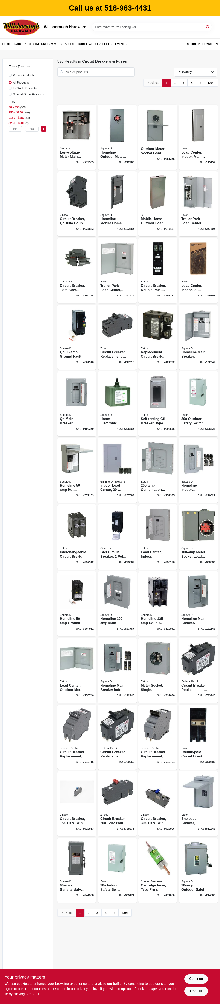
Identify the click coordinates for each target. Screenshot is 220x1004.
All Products (21, 82)
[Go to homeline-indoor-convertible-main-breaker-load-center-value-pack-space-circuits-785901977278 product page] (198, 470)
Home (6, 44)
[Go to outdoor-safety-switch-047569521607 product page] (198, 870)
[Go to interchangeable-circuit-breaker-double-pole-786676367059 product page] (76, 537)
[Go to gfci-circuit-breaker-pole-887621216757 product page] (117, 537)
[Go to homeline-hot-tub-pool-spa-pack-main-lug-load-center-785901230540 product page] (76, 470)
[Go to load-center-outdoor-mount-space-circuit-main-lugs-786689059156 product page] (76, 670)
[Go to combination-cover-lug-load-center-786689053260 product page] (157, 470)
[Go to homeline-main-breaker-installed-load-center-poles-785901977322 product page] (198, 337)
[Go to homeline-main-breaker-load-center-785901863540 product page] (117, 603)
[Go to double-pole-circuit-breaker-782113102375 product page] (198, 737)
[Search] (208, 26)
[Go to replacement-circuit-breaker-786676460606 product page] (157, 337)
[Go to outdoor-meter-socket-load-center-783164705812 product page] (157, 137)
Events (121, 44)
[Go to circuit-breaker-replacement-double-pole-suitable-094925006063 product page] (157, 737)
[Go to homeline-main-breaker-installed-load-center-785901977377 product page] (198, 603)
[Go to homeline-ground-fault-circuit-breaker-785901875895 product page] (76, 603)
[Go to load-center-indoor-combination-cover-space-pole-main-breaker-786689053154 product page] (157, 537)
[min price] (15, 129)
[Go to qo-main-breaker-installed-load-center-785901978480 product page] (76, 403)
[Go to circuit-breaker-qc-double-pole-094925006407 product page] (76, 204)
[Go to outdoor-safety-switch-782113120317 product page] (198, 403)
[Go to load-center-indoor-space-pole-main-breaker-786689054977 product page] (198, 270)
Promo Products (23, 75)
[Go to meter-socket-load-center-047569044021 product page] (198, 537)
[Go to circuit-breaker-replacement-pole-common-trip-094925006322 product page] (117, 337)
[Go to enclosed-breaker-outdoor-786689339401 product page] (198, 803)
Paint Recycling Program (35, 44)
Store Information (202, 44)
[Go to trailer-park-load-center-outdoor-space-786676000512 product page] (198, 204)
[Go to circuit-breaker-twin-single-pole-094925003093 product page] (117, 803)
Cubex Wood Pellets (95, 44)
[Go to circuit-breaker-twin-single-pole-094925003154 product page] (157, 803)
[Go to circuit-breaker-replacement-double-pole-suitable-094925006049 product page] (76, 737)
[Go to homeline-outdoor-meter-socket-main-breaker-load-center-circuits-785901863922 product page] (117, 137)
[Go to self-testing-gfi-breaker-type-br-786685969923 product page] (157, 403)
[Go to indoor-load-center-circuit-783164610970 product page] (117, 470)
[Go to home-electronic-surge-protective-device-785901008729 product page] (117, 403)
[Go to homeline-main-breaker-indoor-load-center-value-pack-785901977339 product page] (117, 670)
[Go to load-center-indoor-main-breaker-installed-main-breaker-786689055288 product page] (198, 137)
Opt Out (196, 991)
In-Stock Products (25, 88)
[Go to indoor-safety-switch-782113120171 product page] (117, 870)
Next (211, 82)
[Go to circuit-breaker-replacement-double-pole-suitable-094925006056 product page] (117, 737)
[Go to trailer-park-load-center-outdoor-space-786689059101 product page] (117, 270)
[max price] (32, 129)
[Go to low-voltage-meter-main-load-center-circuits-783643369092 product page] (76, 137)
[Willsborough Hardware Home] (21, 27)
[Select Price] (43, 129)
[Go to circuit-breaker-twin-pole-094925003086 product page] (76, 803)
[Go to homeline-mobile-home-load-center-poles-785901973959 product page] (117, 204)
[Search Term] (152, 27)
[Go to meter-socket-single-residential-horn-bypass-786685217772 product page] (157, 670)
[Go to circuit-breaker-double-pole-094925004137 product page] (76, 270)
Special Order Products (28, 94)
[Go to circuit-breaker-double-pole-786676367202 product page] (157, 270)
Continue (196, 979)
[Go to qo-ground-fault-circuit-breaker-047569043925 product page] (76, 337)
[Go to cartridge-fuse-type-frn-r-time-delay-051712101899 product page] (157, 870)
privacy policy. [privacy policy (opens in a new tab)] (87, 989)
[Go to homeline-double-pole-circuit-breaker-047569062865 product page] (157, 603)
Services (67, 44)
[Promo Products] (10, 75)
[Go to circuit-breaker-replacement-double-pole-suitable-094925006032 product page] (198, 670)
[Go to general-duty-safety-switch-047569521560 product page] (76, 870)
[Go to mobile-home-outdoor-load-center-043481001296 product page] (157, 204)
